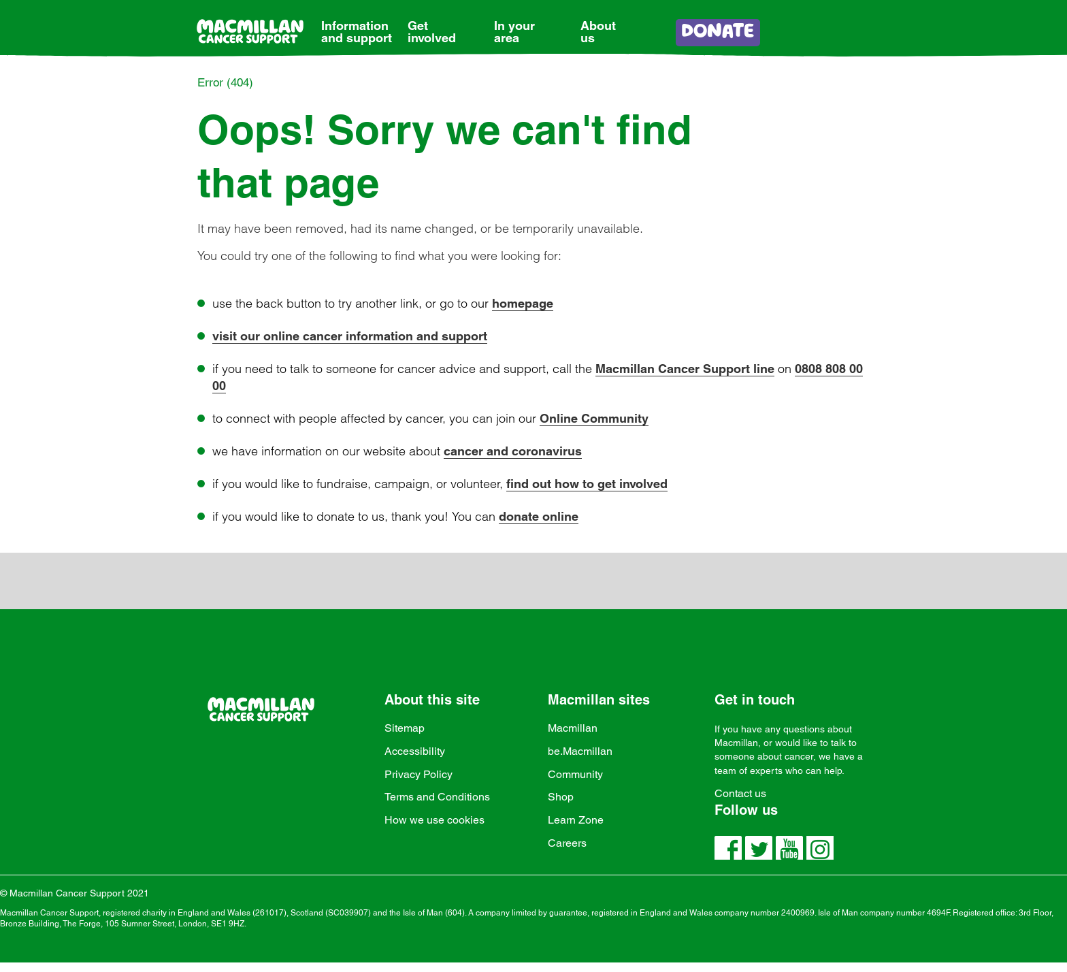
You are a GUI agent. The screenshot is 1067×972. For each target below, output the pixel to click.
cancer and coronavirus (513, 451)
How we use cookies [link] (434, 819)
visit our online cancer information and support (349, 336)
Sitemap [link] (404, 728)
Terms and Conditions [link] (437, 796)
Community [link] (575, 774)
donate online (538, 516)
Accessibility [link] (414, 751)
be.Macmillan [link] (580, 751)
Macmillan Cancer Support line (684, 368)
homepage (522, 303)
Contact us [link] (740, 793)
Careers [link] (567, 843)
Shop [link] (561, 796)
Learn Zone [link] (576, 819)
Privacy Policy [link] (418, 774)
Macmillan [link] (572, 728)
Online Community (594, 418)
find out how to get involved (587, 483)
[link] (357, 22)
